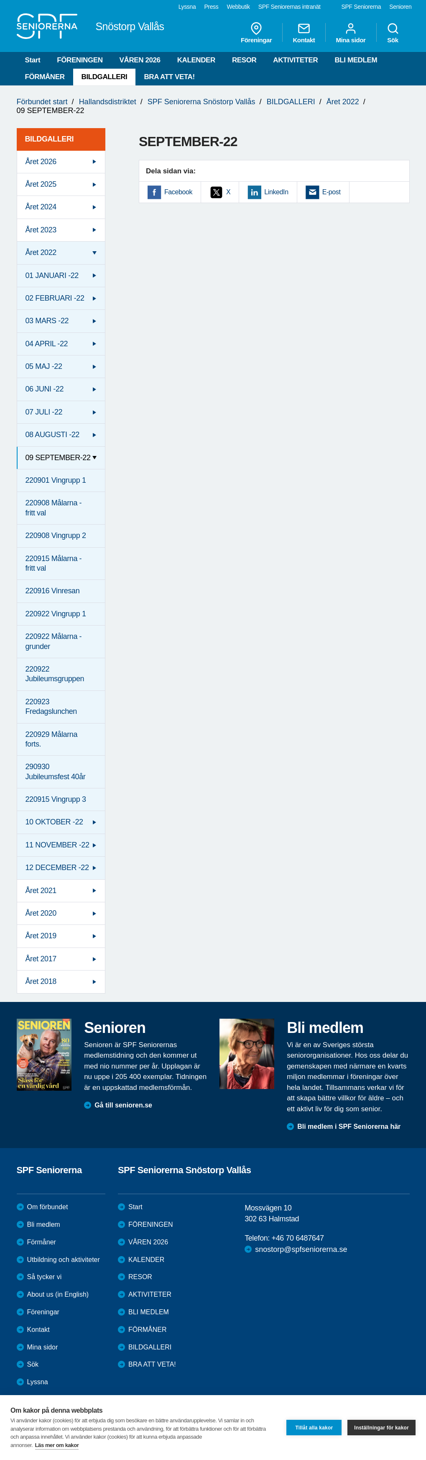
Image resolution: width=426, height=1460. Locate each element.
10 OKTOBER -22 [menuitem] (54, 822)
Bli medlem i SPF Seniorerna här (348, 1126)
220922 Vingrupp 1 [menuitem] (56, 614)
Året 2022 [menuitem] (41, 252)
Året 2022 (343, 102)
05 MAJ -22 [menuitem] (44, 366)
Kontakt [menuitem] (304, 32)
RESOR (244, 60)
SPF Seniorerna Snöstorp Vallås (201, 102)
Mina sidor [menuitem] (350, 32)
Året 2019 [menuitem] (41, 936)
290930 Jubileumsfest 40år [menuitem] (56, 771)
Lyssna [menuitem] (187, 6)
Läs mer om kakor (57, 1445)
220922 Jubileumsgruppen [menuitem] (55, 674)
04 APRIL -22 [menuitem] (47, 344)
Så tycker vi (44, 1276)
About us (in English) (58, 1294)
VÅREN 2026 (140, 60)
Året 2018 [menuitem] (41, 981)
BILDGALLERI (105, 77)
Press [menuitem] (211, 6)
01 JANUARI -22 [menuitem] (52, 275)
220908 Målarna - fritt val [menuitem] (54, 508)
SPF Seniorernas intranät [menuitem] (289, 6)
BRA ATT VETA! (169, 77)
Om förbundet (47, 1206)
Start (33, 60)
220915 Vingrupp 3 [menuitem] (56, 799)
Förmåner (41, 1242)
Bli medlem (43, 1224)
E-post (331, 192)
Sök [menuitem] (393, 32)
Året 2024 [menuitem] (41, 207)
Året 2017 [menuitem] (41, 959)
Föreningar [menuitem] (256, 32)
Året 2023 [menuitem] (41, 230)
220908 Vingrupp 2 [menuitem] (56, 535)
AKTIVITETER (295, 60)
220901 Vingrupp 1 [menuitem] (56, 480)
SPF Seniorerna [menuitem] (361, 6)
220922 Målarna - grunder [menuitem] (54, 641)
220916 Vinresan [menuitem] (53, 591)
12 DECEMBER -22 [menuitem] (57, 867)
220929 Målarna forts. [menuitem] (52, 739)
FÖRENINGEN (79, 60)
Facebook (178, 192)
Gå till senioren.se (123, 1105)
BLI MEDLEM (355, 60)
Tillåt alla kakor (314, 1428)
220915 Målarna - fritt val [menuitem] (54, 563)
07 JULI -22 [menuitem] (44, 412)
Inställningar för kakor (381, 1428)
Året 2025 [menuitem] (41, 184)
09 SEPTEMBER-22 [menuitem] (58, 457)
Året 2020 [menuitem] (41, 913)
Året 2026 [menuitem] (41, 161)
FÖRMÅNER (45, 77)
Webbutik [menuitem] (238, 6)
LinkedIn (276, 192)
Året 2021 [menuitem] (41, 890)
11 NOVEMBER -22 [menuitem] (57, 845)
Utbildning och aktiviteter (63, 1259)
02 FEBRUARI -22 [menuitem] (55, 298)
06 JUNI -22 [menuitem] (45, 389)
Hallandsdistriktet (107, 102)
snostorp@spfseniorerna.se (301, 1249)
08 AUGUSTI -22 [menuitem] (52, 434)
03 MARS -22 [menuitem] (47, 321)
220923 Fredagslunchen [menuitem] (51, 707)
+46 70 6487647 (298, 1238)
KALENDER (196, 60)
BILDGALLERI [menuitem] (49, 139)
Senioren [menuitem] (400, 6)
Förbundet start (42, 102)
